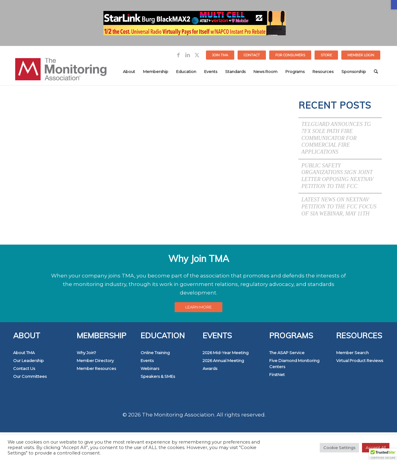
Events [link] (147, 360)
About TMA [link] (24, 352)
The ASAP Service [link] (287, 352)
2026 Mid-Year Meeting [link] (226, 352)
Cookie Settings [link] (339, 447)
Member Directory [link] (95, 360)
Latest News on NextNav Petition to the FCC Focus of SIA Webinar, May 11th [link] (339, 206)
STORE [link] (326, 55)
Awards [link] (210, 368)
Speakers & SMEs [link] (158, 376)
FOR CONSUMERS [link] (290, 55)
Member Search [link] (352, 352)
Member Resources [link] (96, 368)
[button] (383, 454)
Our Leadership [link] (28, 360)
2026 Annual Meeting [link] (223, 360)
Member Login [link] (360, 55)
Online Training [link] (155, 352)
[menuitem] (220, 55)
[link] (394, 4)
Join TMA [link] (220, 55)
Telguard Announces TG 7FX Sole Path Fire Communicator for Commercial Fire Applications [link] (336, 138)
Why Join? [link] (86, 352)
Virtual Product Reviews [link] (359, 360)
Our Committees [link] (30, 376)
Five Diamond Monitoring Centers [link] (294, 363)
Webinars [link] (150, 368)
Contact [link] (252, 55)
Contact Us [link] (24, 368)
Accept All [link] (376, 447)
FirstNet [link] (277, 374)
